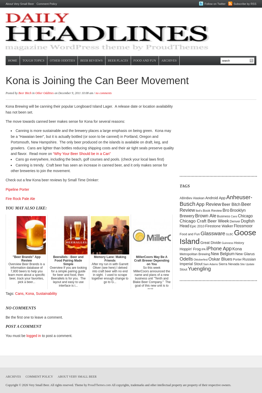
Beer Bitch (24, 93)
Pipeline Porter (17, 189)
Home (12, 60)
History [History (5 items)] (239, 243)
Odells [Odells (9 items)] (186, 259)
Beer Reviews (91, 60)
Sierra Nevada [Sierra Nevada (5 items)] (229, 264)
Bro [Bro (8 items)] (226, 210)
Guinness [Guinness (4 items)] (227, 242)
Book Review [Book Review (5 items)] (212, 210)
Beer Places (118, 60)
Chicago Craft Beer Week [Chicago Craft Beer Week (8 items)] (204, 221)
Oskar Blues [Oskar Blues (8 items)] (220, 259)
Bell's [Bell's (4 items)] (199, 210)
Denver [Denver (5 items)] (235, 221)
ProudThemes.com (99, 385)
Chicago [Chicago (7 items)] (245, 216)
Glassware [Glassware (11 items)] (213, 233)
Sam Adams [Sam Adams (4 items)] (210, 264)
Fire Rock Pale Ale (20, 199)
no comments (103, 93)
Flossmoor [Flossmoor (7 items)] (243, 226)
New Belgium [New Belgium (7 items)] (223, 254)
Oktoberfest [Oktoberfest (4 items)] (201, 259)
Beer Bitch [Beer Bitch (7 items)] (231, 204)
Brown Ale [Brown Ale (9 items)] (205, 215)
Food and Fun (145, 60)
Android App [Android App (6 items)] (215, 198)
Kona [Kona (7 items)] (237, 249)
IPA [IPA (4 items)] (203, 249)
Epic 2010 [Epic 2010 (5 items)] (197, 226)
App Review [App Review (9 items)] (208, 204)
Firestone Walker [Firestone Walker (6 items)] (219, 226)
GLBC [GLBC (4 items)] (229, 234)
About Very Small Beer (20, 3)
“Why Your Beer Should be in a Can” (82, 154)
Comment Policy (47, 3)
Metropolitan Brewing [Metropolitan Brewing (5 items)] (195, 254)
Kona (30, 293)
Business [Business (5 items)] (223, 216)
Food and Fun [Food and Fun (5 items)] (190, 234)
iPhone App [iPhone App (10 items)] (219, 248)
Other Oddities (62, 60)
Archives (169, 60)
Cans (19, 293)
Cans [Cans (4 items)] (234, 216)
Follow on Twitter (214, 3)
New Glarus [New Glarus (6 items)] (245, 254)
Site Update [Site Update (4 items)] (247, 264)
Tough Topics (34, 60)
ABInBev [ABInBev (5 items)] (186, 198)
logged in (33, 336)
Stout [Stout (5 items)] (183, 269)
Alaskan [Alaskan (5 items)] (198, 198)
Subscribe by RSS (245, 3)
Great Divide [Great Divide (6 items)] (210, 243)
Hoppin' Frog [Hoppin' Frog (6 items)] (190, 249)
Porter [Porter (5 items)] (237, 259)
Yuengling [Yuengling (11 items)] (199, 269)
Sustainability (46, 293)
